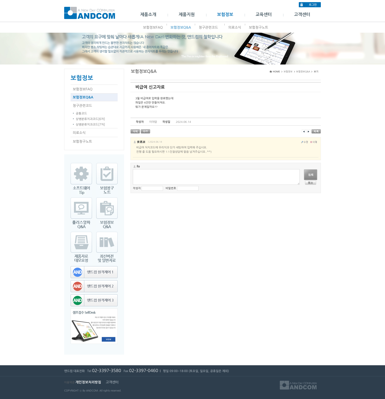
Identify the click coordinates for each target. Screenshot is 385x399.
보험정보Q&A (180, 27)
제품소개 (148, 14)
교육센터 (264, 14)
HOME (276, 71)
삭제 (135, 131)
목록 (316, 131)
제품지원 (187, 14)
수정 (145, 131)
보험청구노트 (258, 27)
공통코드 (81, 113)
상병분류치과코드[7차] (90, 124)
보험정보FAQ (153, 27)
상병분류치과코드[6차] (90, 118)
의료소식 (234, 27)
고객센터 (302, 14)
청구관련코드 (210, 27)
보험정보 (225, 14)
